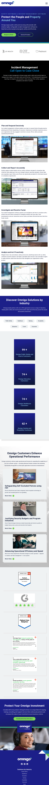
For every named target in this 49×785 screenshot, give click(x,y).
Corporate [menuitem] (24, 782)
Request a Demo (8, 34)
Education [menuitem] (24, 775)
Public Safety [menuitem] (24, 771)
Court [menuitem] (24, 784)
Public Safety (9, 320)
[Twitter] (24, 764)
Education (14, 326)
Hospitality (40, 320)
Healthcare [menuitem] (24, 773)
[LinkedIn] (27, 764)
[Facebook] (22, 764)
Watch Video (8, 495)
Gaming (30, 320)
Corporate (34, 326)
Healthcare (20, 320)
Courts (24, 326)
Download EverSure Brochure (24, 718)
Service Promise (25, 34)
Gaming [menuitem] (24, 777)
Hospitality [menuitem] (24, 780)
